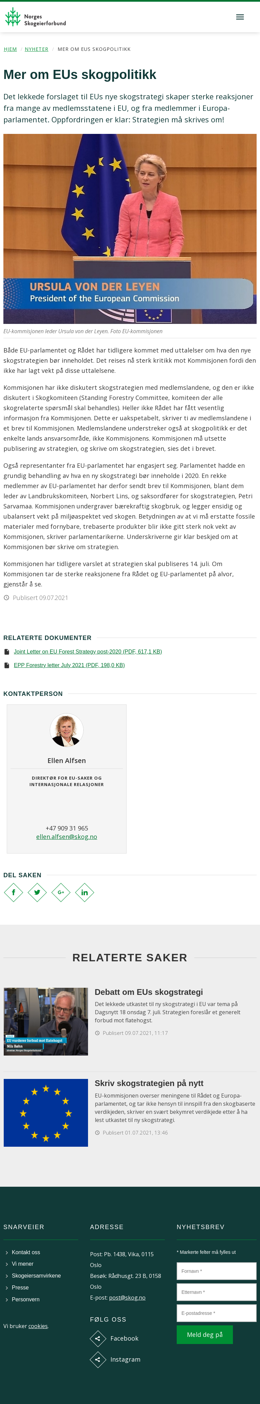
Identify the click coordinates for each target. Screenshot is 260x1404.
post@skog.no (127, 1297)
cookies (38, 1326)
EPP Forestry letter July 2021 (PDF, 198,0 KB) (69, 665)
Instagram (125, 1359)
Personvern (26, 1299)
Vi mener (23, 1264)
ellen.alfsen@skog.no (66, 837)
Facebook (124, 1338)
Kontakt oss (26, 1252)
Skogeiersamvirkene (36, 1276)
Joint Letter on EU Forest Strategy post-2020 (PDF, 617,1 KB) (88, 652)
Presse (20, 1287)
